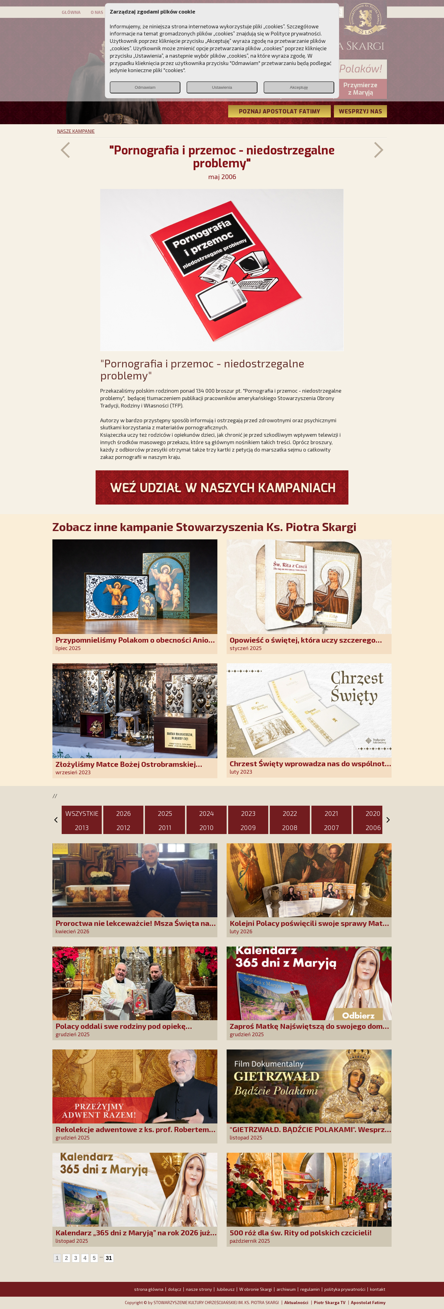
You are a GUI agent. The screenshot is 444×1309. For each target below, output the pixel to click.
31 (109, 1258)
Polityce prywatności (296, 33)
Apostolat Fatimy (368, 1302)
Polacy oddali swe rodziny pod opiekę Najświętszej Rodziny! (121, 1030)
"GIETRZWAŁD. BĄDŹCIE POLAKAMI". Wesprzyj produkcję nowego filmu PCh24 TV (310, 1133)
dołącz (174, 1289)
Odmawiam (145, 87)
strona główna (148, 1289)
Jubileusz (225, 1289)
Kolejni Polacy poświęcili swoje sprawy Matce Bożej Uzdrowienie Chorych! (310, 927)
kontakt (377, 1289)
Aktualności (296, 1302)
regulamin (310, 1289)
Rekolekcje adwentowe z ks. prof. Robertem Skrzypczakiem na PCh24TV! (132, 1133)
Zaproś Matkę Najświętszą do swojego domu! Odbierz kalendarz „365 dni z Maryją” (309, 1030)
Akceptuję (299, 87)
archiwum (286, 1289)
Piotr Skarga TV (329, 1302)
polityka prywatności (344, 1289)
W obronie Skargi (255, 1289)
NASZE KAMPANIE (76, 131)
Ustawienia (222, 87)
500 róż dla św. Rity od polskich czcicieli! (301, 1232)
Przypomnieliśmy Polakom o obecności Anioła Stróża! (136, 644)
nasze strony (199, 1289)
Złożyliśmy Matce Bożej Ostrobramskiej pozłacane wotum (126, 768)
